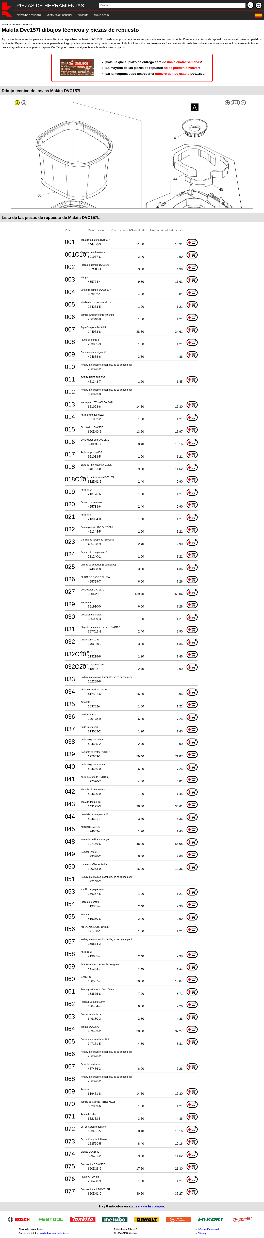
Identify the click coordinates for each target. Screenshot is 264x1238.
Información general (208, 1229)
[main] (132, 617)
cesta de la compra (149, 1206)
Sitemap (202, 1233)
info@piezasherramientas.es (54, 1233)
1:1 (235, 103)
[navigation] (127, 15)
